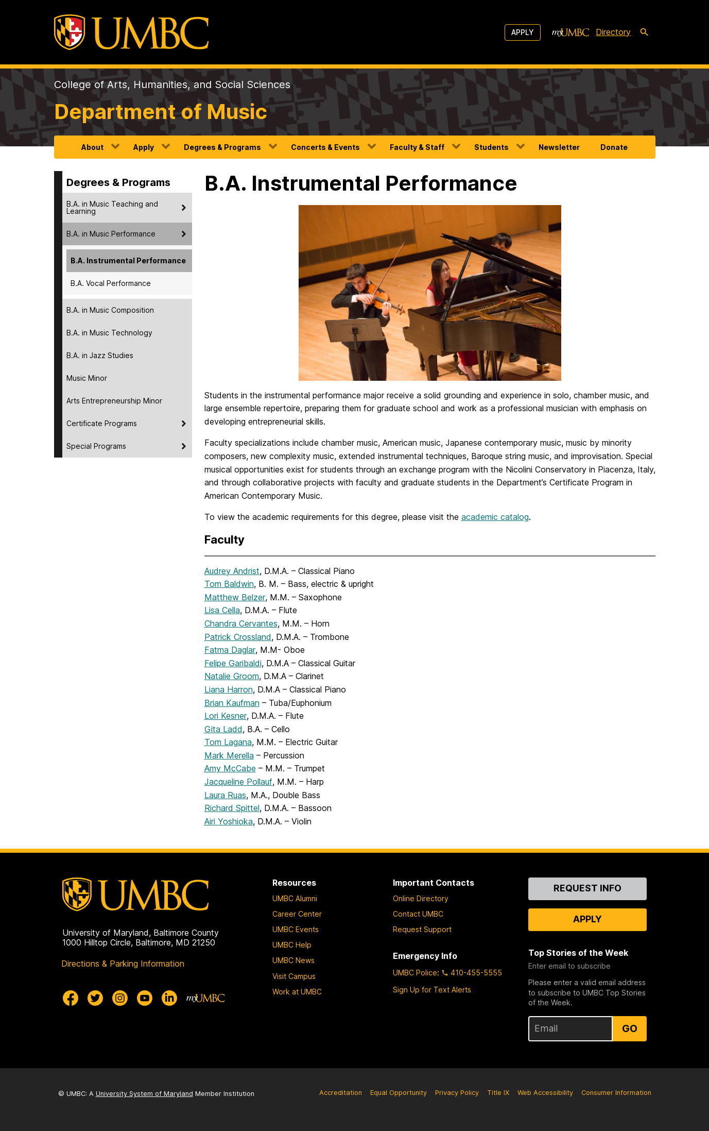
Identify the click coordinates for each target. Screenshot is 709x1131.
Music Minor (86, 378)
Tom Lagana (228, 742)
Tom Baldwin (229, 584)
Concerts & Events (325, 147)
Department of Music (160, 111)
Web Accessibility (545, 1092)
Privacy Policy (457, 1092)
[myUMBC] (570, 32)
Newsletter (559, 147)
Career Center (297, 913)
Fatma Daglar (229, 650)
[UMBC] (131, 32)
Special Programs (96, 446)
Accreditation (340, 1092)
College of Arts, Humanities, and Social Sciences (172, 84)
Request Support (422, 929)
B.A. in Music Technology (109, 332)
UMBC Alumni (294, 898)
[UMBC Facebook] (70, 998)
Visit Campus (294, 976)
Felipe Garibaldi (233, 663)
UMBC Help (292, 944)
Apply (522, 32)
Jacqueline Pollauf (238, 781)
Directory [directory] (613, 32)
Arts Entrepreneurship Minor (114, 400)
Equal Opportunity (398, 1092)
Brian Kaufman (232, 703)
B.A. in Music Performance (110, 233)
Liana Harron (228, 689)
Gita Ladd (223, 729)
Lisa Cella (222, 610)
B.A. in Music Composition (110, 310)
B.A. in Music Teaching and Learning (112, 207)
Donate (614, 147)
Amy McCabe (230, 768)
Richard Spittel (232, 808)
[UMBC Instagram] (120, 998)
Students (491, 147)
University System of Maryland (144, 1094)
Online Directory (420, 898)
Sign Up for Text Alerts (432, 989)
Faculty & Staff (417, 147)
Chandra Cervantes (241, 623)
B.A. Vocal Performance (111, 283)
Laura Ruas (225, 795)
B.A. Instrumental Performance (128, 260)
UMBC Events (295, 929)
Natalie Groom (231, 676)
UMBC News (293, 960)
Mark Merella (229, 755)
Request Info (587, 888)
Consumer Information (616, 1092)
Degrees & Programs (222, 147)
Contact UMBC (418, 913)
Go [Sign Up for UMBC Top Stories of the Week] (629, 1028)
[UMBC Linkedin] (169, 998)
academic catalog (495, 517)
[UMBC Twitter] (95, 998)
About (92, 147)
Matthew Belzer (234, 597)
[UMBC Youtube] (144, 998)
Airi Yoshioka (228, 821)
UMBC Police (415, 972)
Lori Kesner (225, 716)
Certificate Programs (101, 423)
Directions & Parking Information (122, 963)
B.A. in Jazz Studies (99, 355)
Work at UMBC (297, 991)
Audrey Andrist (232, 571)
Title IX (498, 1092)
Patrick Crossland (237, 637)
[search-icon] (644, 32)
